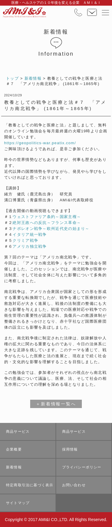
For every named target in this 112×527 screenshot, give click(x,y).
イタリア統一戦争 (30, 234)
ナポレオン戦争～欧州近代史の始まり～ (51, 228)
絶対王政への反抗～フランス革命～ (47, 222)
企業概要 (14, 449)
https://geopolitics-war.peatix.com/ (40, 143)
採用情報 (70, 449)
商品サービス (18, 431)
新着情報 (14, 467)
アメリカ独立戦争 (30, 246)
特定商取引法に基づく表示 (29, 485)
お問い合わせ (74, 485)
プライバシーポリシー (82, 467)
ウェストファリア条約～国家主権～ (47, 216)
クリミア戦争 (25, 240)
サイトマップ (18, 503)
